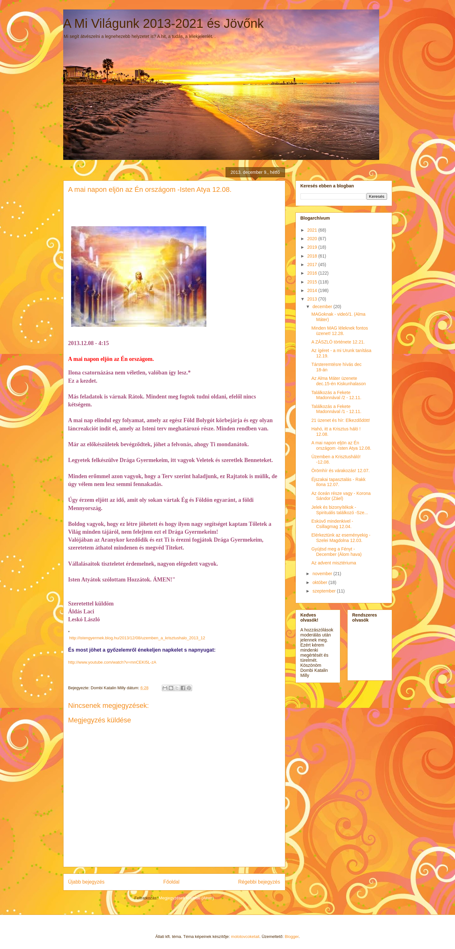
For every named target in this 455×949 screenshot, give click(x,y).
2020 (312, 238)
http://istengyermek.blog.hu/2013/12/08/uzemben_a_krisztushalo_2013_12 (136, 638)
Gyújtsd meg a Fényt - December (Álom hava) (336, 551)
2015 (312, 281)
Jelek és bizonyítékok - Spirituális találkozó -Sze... (339, 510)
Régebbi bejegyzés (259, 882)
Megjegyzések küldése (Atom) (186, 898)
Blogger (292, 936)
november (322, 573)
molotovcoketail (245, 936)
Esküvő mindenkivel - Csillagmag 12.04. (332, 524)
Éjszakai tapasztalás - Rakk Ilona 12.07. (338, 482)
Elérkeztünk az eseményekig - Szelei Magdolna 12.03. (340, 537)
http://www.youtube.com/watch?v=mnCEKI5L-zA (112, 662)
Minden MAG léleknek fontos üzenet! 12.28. (339, 330)
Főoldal (171, 882)
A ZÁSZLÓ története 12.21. (338, 341)
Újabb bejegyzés (86, 882)
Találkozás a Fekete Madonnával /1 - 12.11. (336, 409)
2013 (312, 298)
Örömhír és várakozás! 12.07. (340, 470)
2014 (312, 290)
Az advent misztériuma (333, 562)
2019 (312, 247)
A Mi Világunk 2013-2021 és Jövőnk (163, 23)
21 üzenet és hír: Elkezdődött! (340, 420)
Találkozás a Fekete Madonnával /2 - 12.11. (336, 395)
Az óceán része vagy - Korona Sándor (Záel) (341, 496)
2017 (312, 264)
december (322, 306)
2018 (312, 256)
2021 (312, 230)
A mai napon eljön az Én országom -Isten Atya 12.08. (341, 445)
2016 (312, 273)
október (320, 582)
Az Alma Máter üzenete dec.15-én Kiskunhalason (338, 381)
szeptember (324, 590)
